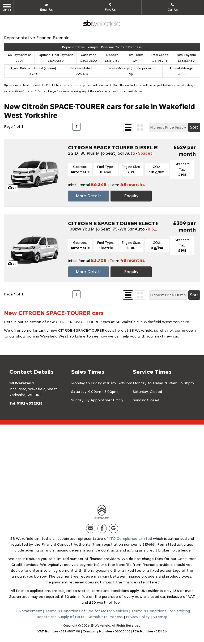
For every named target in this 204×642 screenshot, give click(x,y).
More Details (88, 195)
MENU (7, 7)
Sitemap (160, 617)
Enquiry (131, 195)
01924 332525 (29, 403)
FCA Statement (28, 611)
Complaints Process (105, 617)
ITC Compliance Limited (130, 538)
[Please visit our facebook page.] (102, 528)
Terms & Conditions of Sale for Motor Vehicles (86, 611)
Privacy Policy (138, 617)
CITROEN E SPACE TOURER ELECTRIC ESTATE (127, 223)
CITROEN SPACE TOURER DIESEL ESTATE (121, 147)
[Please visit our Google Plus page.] (113, 528)
